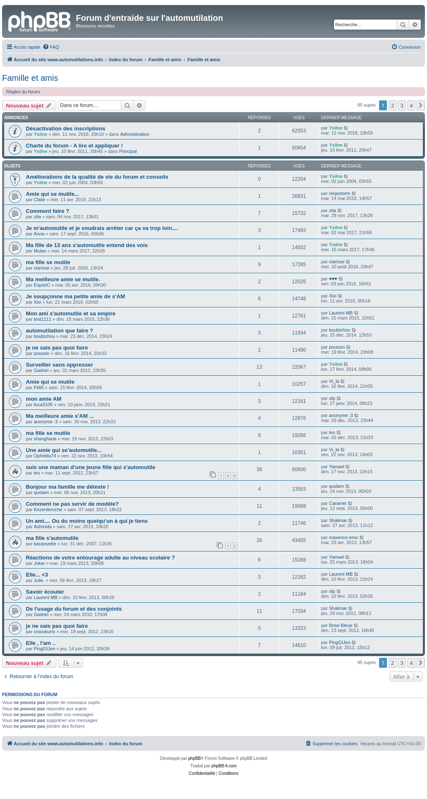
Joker (39, 563)
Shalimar (338, 520)
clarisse (41, 267)
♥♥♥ (333, 278)
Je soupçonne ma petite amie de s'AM (75, 296)
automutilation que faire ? (59, 330)
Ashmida (43, 526)
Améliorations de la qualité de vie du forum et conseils (97, 177)
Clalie (39, 199)
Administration (134, 134)
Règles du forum (23, 91)
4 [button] (411, 105)
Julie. (39, 580)
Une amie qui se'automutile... (63, 450)
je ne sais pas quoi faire (57, 348)
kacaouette (45, 543)
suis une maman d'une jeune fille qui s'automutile (90, 467)
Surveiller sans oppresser (59, 365)
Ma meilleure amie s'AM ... (60, 416)
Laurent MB (341, 312)
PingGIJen (44, 648)
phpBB (194, 758)
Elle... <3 (37, 575)
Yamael (336, 466)
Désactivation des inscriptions (65, 128)
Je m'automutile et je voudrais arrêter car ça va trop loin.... (102, 228)
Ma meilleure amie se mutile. (63, 279)
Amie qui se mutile (50, 382)
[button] (421, 105)
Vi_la (334, 381)
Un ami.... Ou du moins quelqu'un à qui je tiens (87, 521)
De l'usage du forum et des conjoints (74, 609)
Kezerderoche (48, 509)
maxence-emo (343, 537)
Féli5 (39, 387)
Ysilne (40, 134)
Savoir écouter (45, 592)
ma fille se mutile (48, 262)
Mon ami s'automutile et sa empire (71, 313)
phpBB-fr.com (224, 766)
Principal (128, 151)
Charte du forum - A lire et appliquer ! (74, 145)
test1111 (42, 319)
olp (332, 398)
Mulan (40, 250)
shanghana (45, 438)
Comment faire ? (47, 211)
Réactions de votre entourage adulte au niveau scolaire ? (100, 557)
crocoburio (44, 631)
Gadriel (41, 370)
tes (332, 432)
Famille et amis (30, 77)
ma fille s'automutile (52, 538)
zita (37, 216)
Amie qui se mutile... (52, 194)
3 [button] (401, 105)
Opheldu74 (45, 455)
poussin (42, 353)
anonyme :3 (46, 421)
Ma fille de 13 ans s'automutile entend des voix (87, 245)
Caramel (338, 503)
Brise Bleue (340, 625)
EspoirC (42, 284)
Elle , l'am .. (40, 643)
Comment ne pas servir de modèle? (72, 504)
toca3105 (43, 404)
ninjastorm (339, 193)
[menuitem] (51, 47)
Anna (39, 233)
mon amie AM (43, 399)
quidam (41, 492)
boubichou (44, 336)
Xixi (37, 302)
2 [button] (392, 105)
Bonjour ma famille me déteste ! (67, 487)
